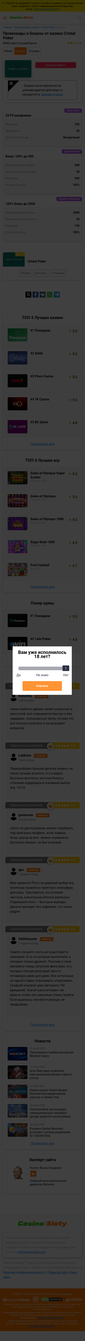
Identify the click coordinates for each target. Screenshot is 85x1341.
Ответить (42, 685)
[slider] (66, 668)
